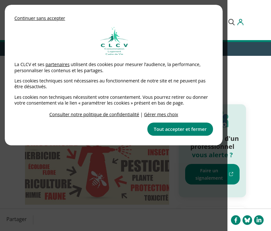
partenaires (57, 64)
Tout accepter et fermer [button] (180, 129)
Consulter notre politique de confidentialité (94, 114)
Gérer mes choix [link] (161, 114)
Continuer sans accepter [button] (39, 18)
